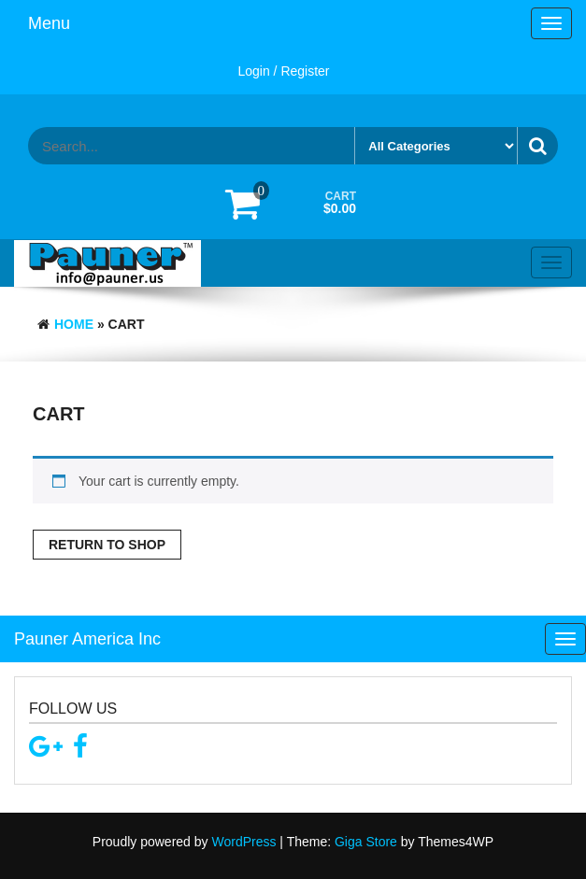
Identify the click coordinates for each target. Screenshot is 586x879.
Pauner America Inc (87, 639)
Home (73, 324)
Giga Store (366, 841)
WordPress (243, 841)
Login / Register (283, 71)
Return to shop (107, 544)
